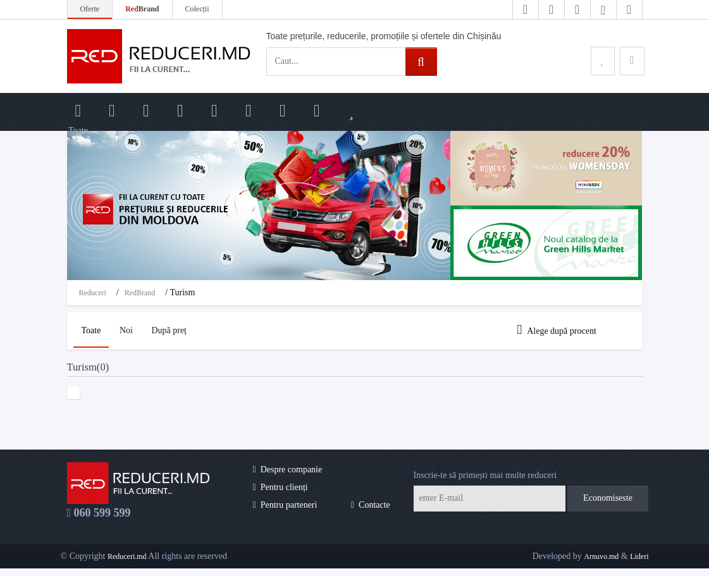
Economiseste (607, 505)
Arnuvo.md (601, 563)
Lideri (639, 563)
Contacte (370, 512)
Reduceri (92, 292)
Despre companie (288, 476)
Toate (94, 330)
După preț (181, 330)
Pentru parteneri (285, 512)
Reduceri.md (127, 563)
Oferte (90, 8)
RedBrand (140, 292)
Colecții (197, 8)
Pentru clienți (280, 494)
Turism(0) (97, 371)
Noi (133, 330)
